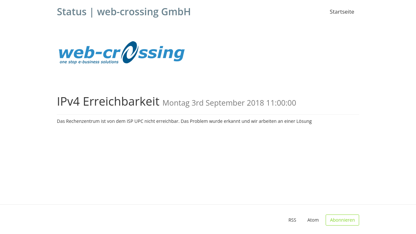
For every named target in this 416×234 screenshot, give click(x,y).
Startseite (342, 11)
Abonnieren (342, 220)
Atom (313, 220)
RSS (292, 220)
